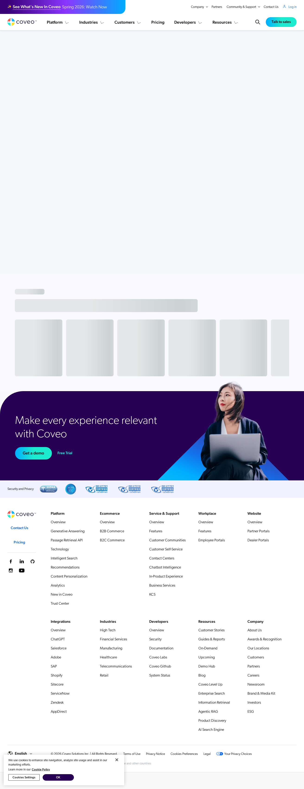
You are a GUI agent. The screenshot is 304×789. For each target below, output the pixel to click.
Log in (292, 7)
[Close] (117, 773)
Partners (217, 7)
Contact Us (271, 7)
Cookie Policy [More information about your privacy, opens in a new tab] (41, 782)
